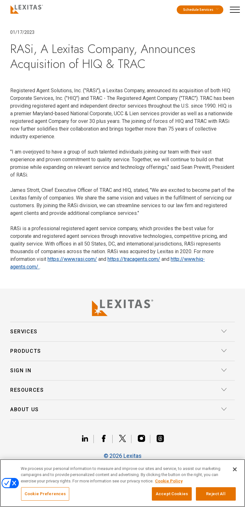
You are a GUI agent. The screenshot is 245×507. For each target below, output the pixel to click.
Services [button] (118, 331)
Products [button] (118, 351)
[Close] (235, 469)
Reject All (215, 493)
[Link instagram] (144, 439)
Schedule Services (201, 9)
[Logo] (25, 8)
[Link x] (125, 439)
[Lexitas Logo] (122, 308)
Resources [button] (118, 390)
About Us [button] (118, 409)
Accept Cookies (172, 493)
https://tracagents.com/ (134, 259)
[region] (122, 483)
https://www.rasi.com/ (72, 259)
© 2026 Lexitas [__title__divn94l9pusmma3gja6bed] (123, 456)
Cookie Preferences (45, 493)
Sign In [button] (118, 370)
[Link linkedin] (87, 439)
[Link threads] (160, 439)
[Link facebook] (106, 439)
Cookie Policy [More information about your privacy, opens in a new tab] (168, 481)
